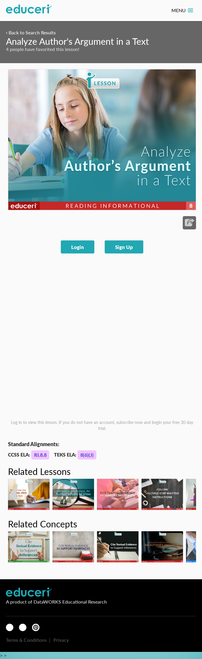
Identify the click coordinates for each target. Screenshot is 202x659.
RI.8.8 (40, 454)
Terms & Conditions (26, 639)
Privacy (61, 639)
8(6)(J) (87, 454)
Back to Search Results (31, 32)
